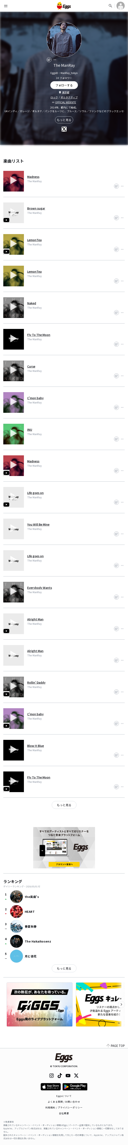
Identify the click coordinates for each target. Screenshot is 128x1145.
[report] (54, 59)
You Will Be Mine (38, 524)
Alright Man (35, 619)
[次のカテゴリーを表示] (121, 1004)
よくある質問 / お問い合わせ (64, 1101)
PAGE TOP (116, 1046)
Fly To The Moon (38, 335)
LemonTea (34, 240)
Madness (33, 177)
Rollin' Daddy (36, 682)
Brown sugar (36, 208)
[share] (49, 59)
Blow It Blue (35, 746)
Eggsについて (64, 1095)
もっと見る (64, 120)
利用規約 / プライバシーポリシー (64, 1107)
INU (29, 429)
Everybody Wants (39, 588)
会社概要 (64, 1113)
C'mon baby (35, 398)
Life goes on (35, 493)
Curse (31, 366)
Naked (31, 303)
